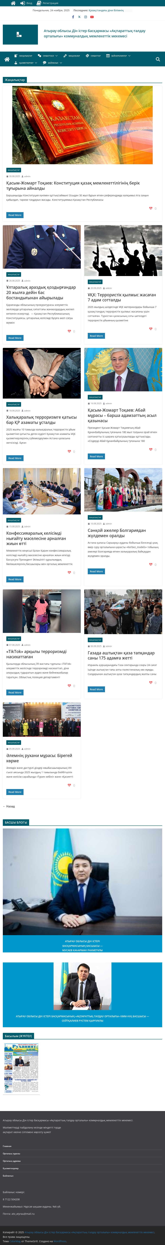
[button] (56, 56)
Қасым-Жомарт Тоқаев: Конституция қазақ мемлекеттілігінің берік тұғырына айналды (73, 185)
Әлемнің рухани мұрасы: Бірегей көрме (39, 758)
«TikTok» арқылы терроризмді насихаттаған (36, 654)
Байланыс (8, 1175)
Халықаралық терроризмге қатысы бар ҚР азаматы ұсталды (41, 419)
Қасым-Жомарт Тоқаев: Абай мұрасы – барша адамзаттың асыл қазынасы (122, 415)
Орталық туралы (11, 1153)
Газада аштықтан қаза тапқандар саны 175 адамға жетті (121, 655)
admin (27, 176)
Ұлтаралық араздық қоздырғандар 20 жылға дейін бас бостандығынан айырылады (41, 292)
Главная (7, 1146)
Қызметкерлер (10, 1168)
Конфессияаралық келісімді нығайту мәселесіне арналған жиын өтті (36, 538)
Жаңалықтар (14, 170)
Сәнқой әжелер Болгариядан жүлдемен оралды (117, 532)
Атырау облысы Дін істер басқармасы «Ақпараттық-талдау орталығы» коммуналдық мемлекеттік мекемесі (94, 33)
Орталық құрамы (12, 1160)
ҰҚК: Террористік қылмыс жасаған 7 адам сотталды (122, 297)
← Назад (9, 806)
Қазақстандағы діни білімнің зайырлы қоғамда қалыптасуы (107, 12)
